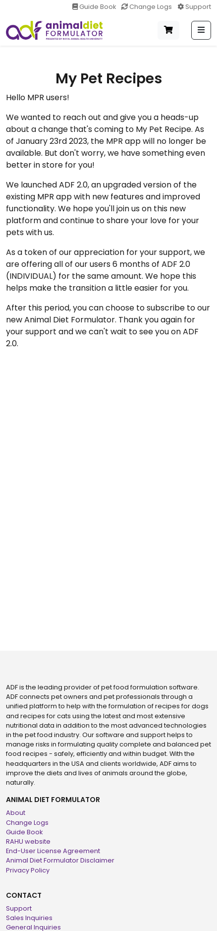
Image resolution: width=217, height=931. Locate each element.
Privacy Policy (28, 870)
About (15, 812)
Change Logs (147, 6)
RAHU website (28, 841)
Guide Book (94, 6)
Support (194, 6)
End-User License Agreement (53, 851)
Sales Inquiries (29, 918)
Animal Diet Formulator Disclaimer (60, 860)
